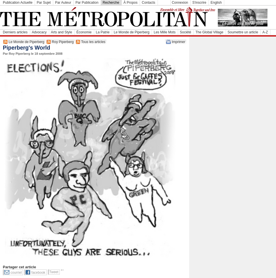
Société (185, 32)
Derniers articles (15, 32)
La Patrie (103, 32)
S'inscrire (199, 3)
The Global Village (209, 32)
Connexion (180, 3)
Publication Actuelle (17, 3)
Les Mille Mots (165, 32)
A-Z (265, 32)
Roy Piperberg (63, 42)
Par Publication (86, 3)
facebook (38, 273)
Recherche (111, 3)
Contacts (148, 3)
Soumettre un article (243, 32)
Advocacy (39, 32)
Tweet (53, 272)
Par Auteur (63, 3)
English (216, 3)
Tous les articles (93, 42)
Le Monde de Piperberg (131, 32)
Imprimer (178, 42)
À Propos (130, 3)
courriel (16, 273)
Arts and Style (61, 32)
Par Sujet (44, 3)
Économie (83, 32)
